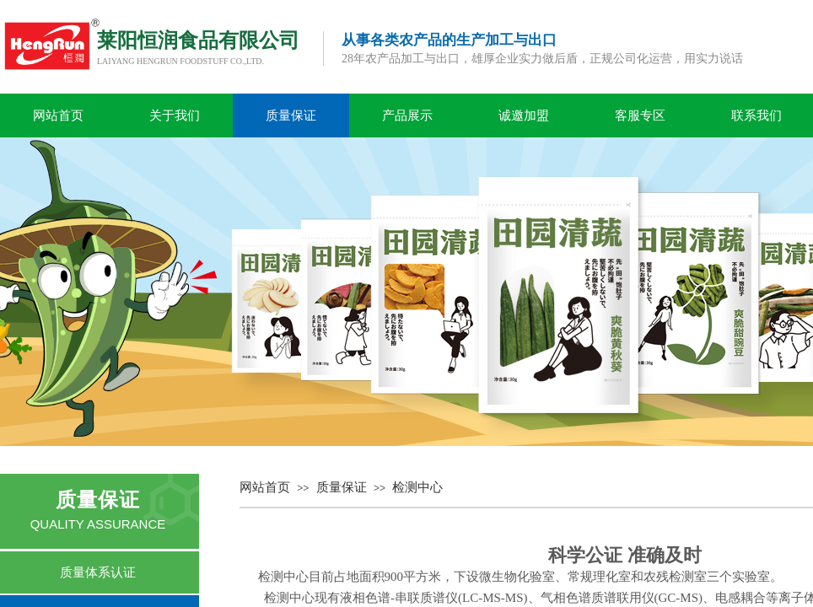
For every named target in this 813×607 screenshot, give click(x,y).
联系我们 (756, 115)
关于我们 (174, 115)
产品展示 (407, 115)
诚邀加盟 (523, 115)
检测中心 (417, 487)
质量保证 (291, 115)
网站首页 (58, 115)
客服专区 (640, 115)
